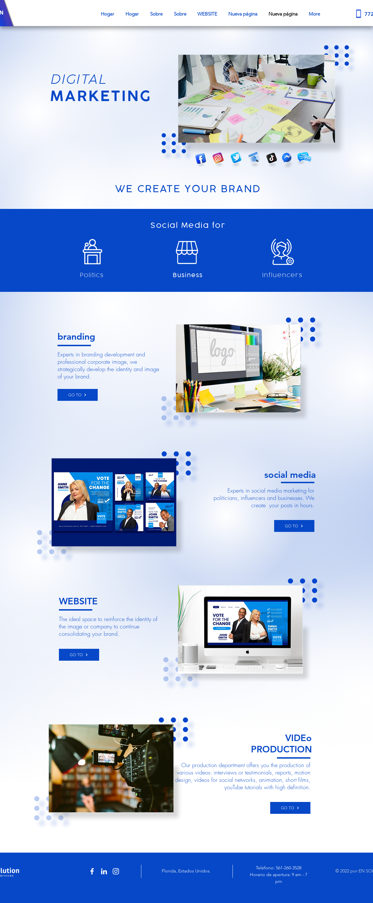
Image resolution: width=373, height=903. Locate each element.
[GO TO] (77, 395)
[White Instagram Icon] (116, 871)
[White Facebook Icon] (92, 871)
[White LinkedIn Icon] (104, 871)
